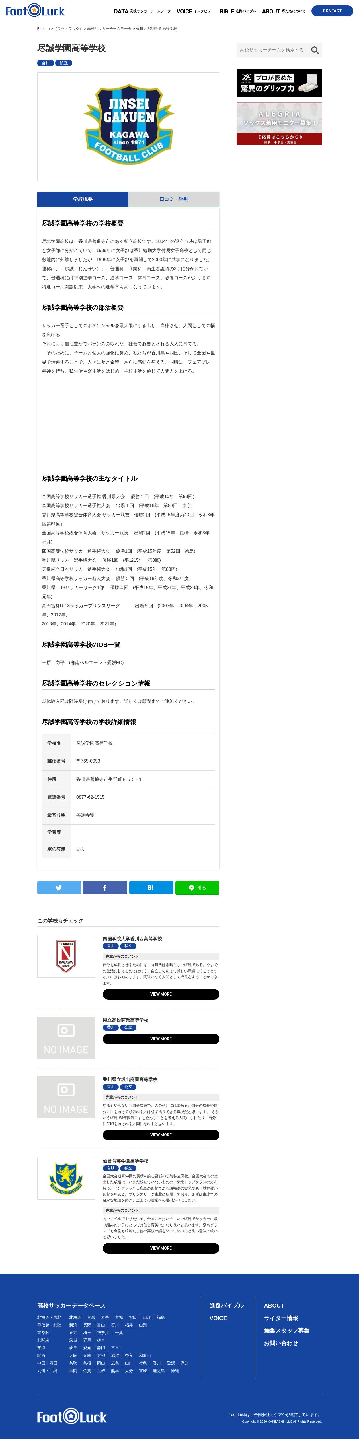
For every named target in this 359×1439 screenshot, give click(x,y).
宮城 (111, 1168)
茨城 (73, 1340)
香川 (46, 63)
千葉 (119, 1332)
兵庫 (87, 1355)
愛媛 (171, 1363)
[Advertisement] (128, 423)
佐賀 (87, 1370)
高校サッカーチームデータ (142, 11)
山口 (129, 1363)
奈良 (129, 1355)
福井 (129, 1325)
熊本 (115, 1370)
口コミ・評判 (173, 199)
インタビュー (195, 11)
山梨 (143, 1325)
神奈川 (103, 1332)
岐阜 (73, 1347)
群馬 (87, 1340)
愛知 (87, 1347)
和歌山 (145, 1355)
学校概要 (83, 199)
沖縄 (175, 1370)
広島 (115, 1363)
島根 (87, 1363)
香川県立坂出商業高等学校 (130, 1079)
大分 (129, 1370)
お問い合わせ (281, 1343)
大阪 (73, 1355)
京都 (101, 1355)
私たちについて (284, 11)
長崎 (101, 1370)
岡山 (101, 1363)
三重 (115, 1347)
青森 (91, 1317)
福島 (161, 1317)
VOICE (218, 1318)
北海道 (75, 1317)
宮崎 (143, 1370)
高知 (185, 1363)
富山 (101, 1325)
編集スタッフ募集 (286, 1330)
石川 (115, 1325)
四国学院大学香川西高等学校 (132, 938)
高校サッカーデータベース (71, 1305)
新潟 (73, 1325)
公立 (128, 1027)
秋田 (133, 1317)
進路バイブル (238, 11)
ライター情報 (281, 1318)
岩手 (105, 1317)
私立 (64, 63)
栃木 (101, 1340)
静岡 (101, 1347)
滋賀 (115, 1355)
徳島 (143, 1363)
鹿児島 (159, 1370)
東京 (73, 1332)
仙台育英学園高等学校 (125, 1161)
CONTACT (332, 11)
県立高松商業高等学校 (125, 1020)
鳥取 (73, 1363)
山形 (147, 1317)
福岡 (73, 1370)
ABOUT (274, 1305)
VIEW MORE (161, 994)
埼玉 (87, 1332)
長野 (87, 1325)
